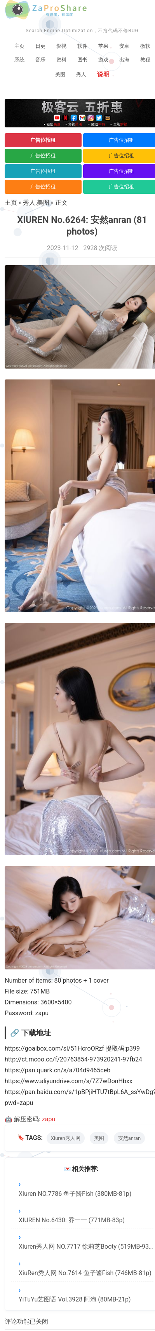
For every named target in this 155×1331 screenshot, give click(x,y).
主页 (19, 46)
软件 (82, 46)
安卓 (124, 46)
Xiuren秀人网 (65, 1138)
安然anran (129, 1138)
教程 (145, 60)
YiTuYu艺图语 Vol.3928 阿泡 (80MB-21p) (75, 1299)
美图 (60, 74)
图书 (82, 60)
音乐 (40, 60)
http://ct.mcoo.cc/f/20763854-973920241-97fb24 (73, 1059)
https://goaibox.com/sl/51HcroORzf (54, 1048)
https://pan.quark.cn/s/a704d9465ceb (57, 1070)
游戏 (103, 60)
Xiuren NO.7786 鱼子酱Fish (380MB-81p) (75, 1193)
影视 (61, 46)
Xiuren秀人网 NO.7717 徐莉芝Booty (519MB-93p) (86, 1246)
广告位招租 (43, 140)
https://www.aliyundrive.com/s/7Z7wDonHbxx (68, 1081)
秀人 (81, 74)
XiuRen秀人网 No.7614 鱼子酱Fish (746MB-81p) (85, 1273)
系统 (19, 60)
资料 (61, 60)
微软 (145, 46)
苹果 (103, 46)
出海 (124, 60)
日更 (40, 46)
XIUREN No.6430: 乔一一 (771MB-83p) (72, 1220)
